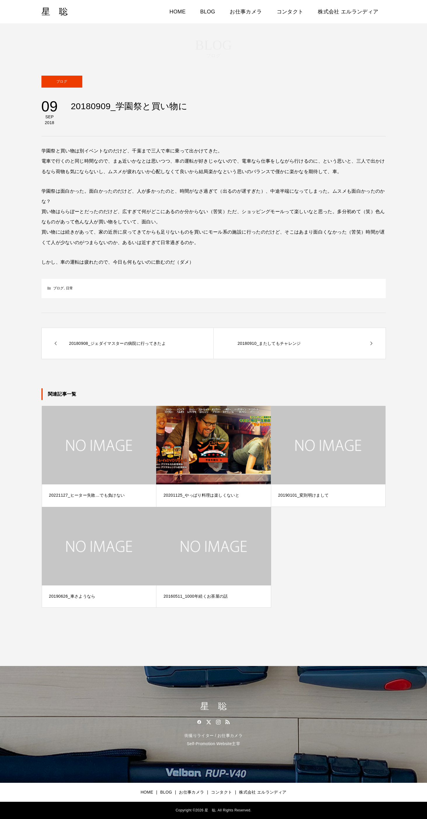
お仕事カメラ (246, 12)
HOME (178, 12)
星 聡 (54, 11)
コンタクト (290, 12)
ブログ (61, 81)
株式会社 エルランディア (348, 12)
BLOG (207, 12)
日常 (69, 288)
